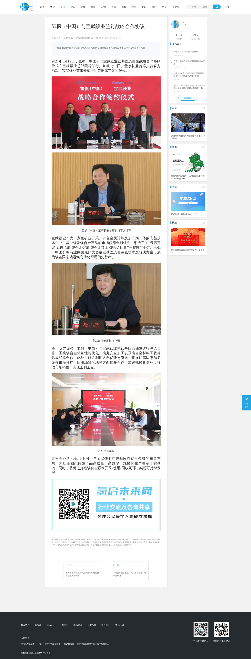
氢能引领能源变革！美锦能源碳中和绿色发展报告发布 (188, 177)
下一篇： (116, 565)
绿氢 (40, 644)
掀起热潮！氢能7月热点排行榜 (184, 214)
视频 (123, 7)
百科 (154, 7)
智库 (133, 7)
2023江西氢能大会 (53, 644)
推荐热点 (25, 625)
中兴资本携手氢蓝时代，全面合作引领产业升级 (129, 574)
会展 (83, 7)
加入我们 (105, 625)
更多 (204, 108)
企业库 (175, 7)
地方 (73, 7)
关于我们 (119, 625)
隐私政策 (78, 625)
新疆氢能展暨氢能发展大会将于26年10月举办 (188, 137)
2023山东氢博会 (28, 644)
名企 (164, 7)
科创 (93, 7)
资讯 (62, 7)
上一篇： (69, 565)
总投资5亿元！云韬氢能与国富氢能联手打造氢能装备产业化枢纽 (189, 74)
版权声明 (64, 625)
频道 (52, 7)
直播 (113, 7)
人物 (103, 7)
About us (50, 625)
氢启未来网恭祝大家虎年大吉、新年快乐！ (188, 251)
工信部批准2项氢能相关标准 (186, 51)
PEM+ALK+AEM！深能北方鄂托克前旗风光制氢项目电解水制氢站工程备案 (189, 87)
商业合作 (91, 625)
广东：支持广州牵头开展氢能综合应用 (189, 62)
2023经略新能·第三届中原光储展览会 (93, 644)
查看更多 (188, 97)
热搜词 (38, 625)
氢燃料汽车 (69, 644)
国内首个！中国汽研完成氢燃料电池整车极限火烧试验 (82, 574)
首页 (42, 7)
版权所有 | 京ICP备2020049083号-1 (35, 653)
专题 (144, 7)
